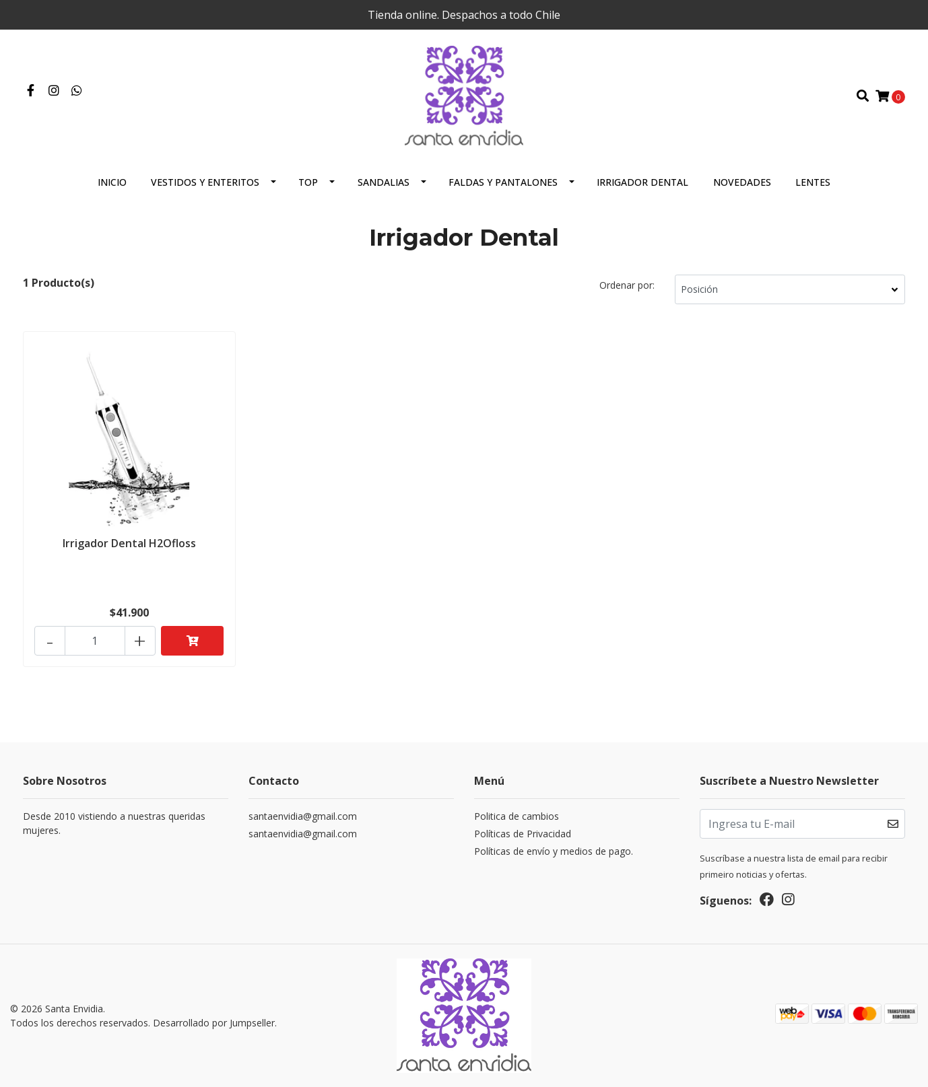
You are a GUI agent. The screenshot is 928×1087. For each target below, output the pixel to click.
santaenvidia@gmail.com (302, 816)
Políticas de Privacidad (522, 833)
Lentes (812, 182)
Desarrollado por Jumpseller (214, 1022)
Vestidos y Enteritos (205, 182)
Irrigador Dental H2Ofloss (129, 543)
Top (308, 182)
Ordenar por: (627, 285)
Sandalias (383, 182)
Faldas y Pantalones (503, 182)
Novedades (742, 182)
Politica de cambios (516, 816)
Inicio (112, 182)
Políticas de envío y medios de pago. (553, 851)
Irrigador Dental (642, 182)
